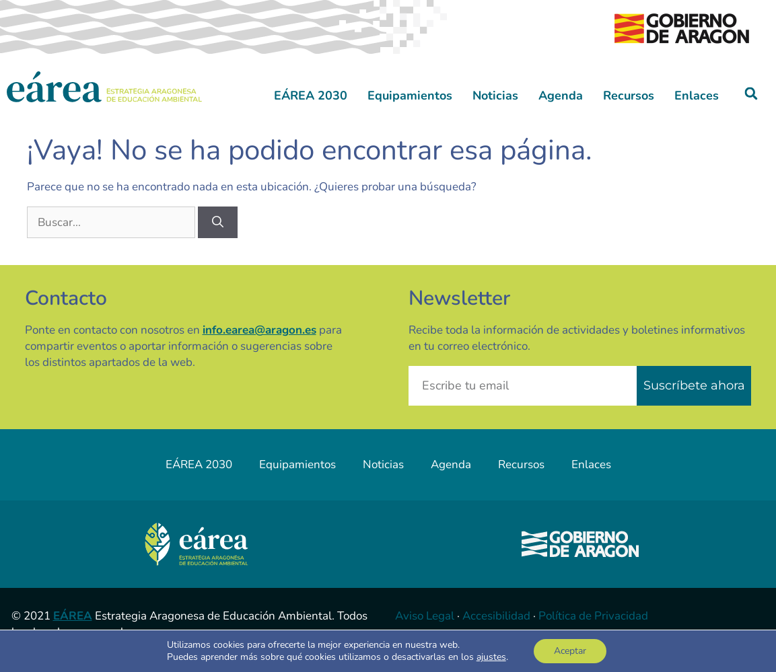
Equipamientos (409, 95)
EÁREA (72, 616)
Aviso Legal (424, 616)
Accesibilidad (496, 616)
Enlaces (696, 95)
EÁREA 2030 (310, 95)
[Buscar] (218, 223)
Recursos (628, 95)
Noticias (495, 95)
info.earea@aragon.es (259, 330)
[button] (751, 93)
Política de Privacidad (593, 616)
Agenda (560, 95)
